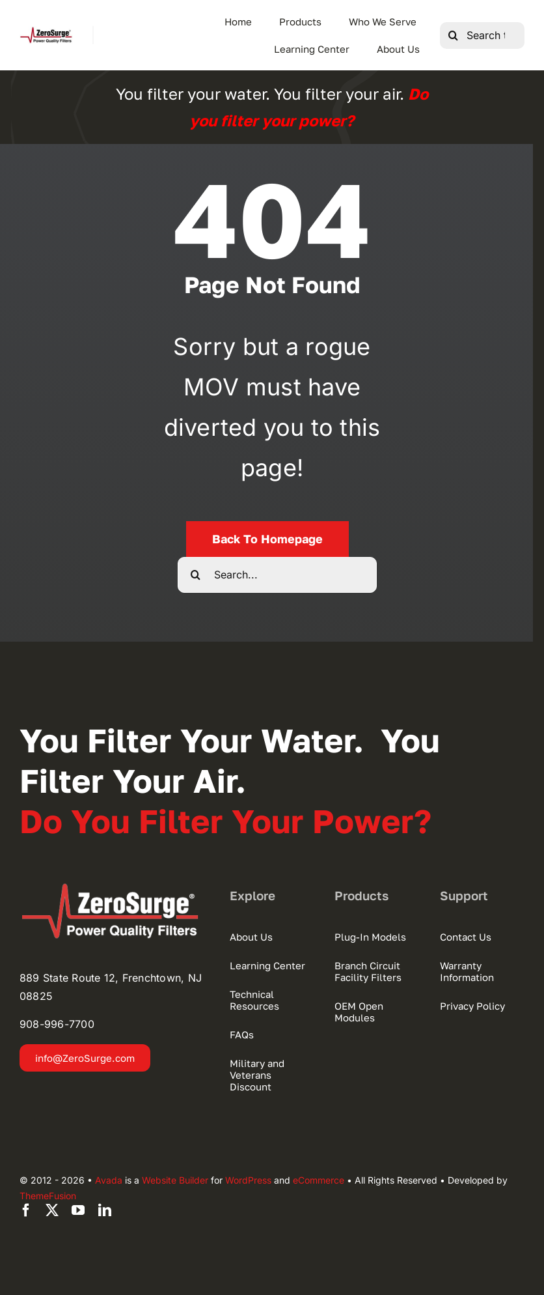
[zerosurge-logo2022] (115, 887)
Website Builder (175, 1180)
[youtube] (78, 1210)
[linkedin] (104, 1210)
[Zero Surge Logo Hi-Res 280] (46, 31)
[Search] (453, 35)
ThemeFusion (48, 1195)
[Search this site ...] (482, 35)
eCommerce (318, 1180)
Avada (108, 1180)
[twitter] (52, 1210)
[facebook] (26, 1210)
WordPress (248, 1180)
